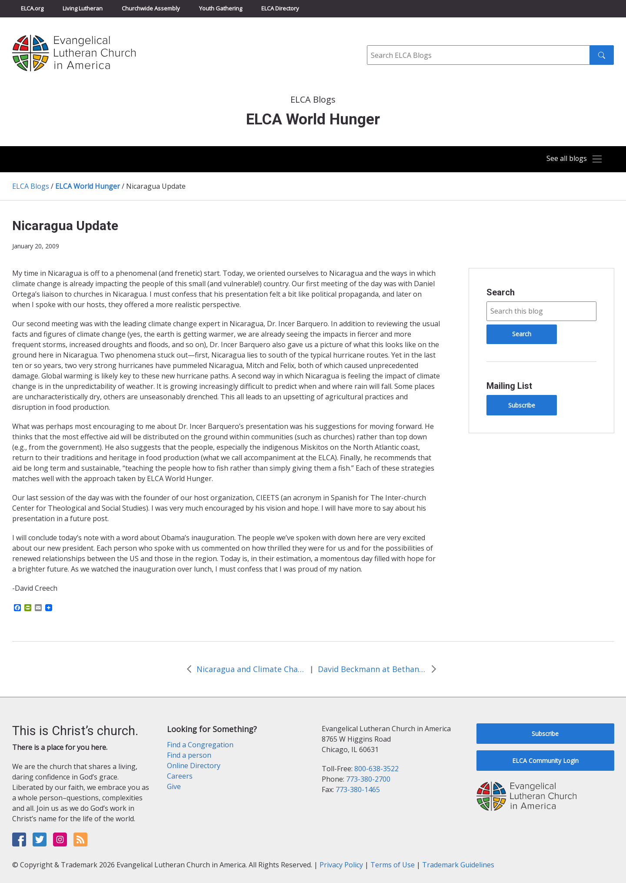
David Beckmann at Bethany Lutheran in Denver (372, 669)
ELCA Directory (280, 8)
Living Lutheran (83, 8)
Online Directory (193, 765)
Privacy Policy (341, 865)
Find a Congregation (200, 744)
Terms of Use (392, 865)
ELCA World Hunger (87, 186)
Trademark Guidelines (458, 865)
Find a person (189, 755)
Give (174, 786)
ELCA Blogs (30, 186)
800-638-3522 (376, 768)
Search (500, 292)
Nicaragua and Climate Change (250, 669)
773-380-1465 (358, 789)
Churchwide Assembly (151, 8)
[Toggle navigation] (571, 159)
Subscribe (521, 405)
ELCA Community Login (545, 760)
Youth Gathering (220, 8)
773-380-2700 (368, 779)
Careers (180, 776)
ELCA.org (32, 8)
